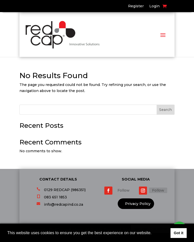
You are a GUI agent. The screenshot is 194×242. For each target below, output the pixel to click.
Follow (123, 190)
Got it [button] (178, 233)
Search (165, 109)
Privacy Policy (138, 203)
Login (154, 6)
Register (136, 6)
